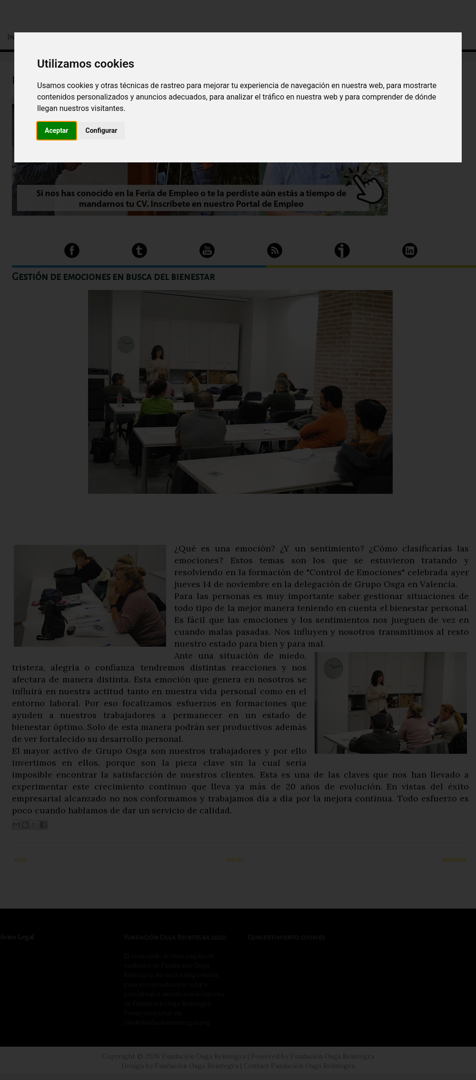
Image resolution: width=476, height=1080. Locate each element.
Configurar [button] (102, 130)
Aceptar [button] (57, 130)
